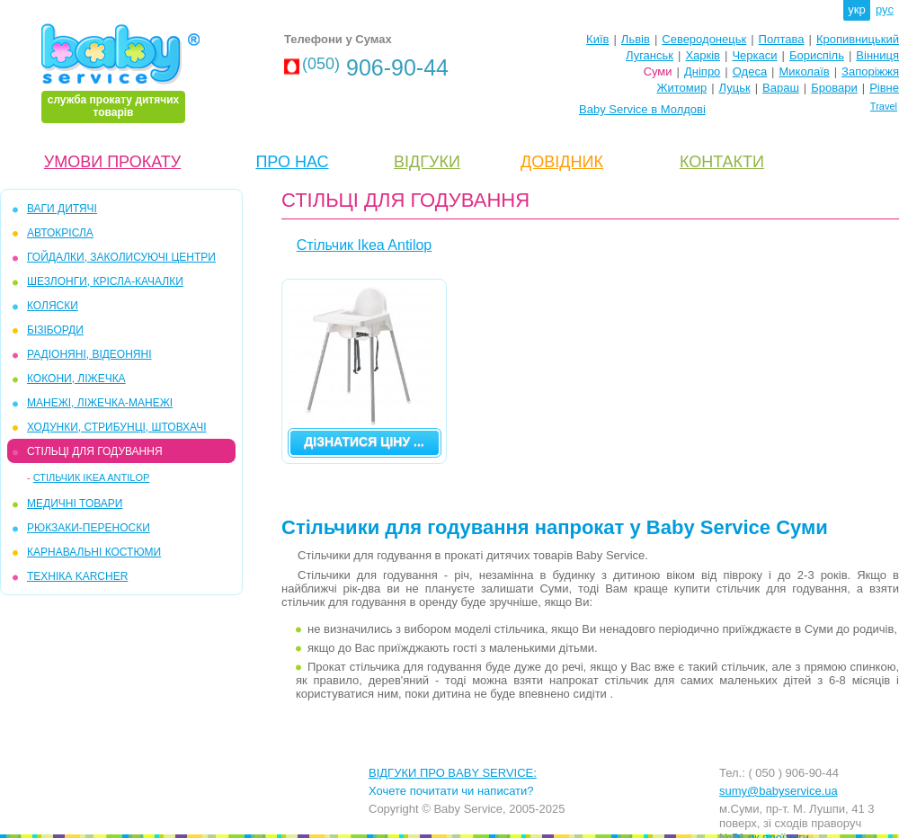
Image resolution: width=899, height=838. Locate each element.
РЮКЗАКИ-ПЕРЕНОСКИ (88, 528)
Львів (635, 39)
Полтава (782, 39)
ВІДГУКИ (427, 162)
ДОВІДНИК (562, 162)
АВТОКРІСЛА (60, 233)
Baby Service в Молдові (642, 109)
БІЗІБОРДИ (55, 330)
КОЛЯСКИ (52, 305)
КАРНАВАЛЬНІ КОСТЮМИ (94, 552)
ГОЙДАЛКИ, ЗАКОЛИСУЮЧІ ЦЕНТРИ (121, 257)
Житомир (681, 87)
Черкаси (754, 55)
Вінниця (877, 55)
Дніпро (702, 71)
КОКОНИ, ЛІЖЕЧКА (76, 378)
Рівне (884, 87)
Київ (597, 39)
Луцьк (735, 87)
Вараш (780, 87)
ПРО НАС (291, 162)
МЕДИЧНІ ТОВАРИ (74, 503)
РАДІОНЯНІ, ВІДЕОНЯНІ (89, 354)
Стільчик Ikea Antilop (91, 477)
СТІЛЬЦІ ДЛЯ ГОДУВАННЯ (95, 451)
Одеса (750, 71)
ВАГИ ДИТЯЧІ (62, 208)
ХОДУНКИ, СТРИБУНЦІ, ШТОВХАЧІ (117, 427)
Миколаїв (804, 71)
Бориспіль (816, 55)
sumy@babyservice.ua (778, 791)
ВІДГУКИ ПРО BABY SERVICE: (453, 773)
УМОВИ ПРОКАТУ (112, 162)
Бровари (834, 87)
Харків (702, 55)
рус (885, 9)
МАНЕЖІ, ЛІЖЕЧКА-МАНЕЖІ (100, 403)
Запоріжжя (870, 71)
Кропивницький (857, 39)
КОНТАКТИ (722, 162)
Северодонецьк (704, 39)
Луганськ (649, 55)
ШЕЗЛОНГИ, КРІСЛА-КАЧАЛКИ (105, 281)
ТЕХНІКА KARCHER (77, 576)
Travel (883, 106)
